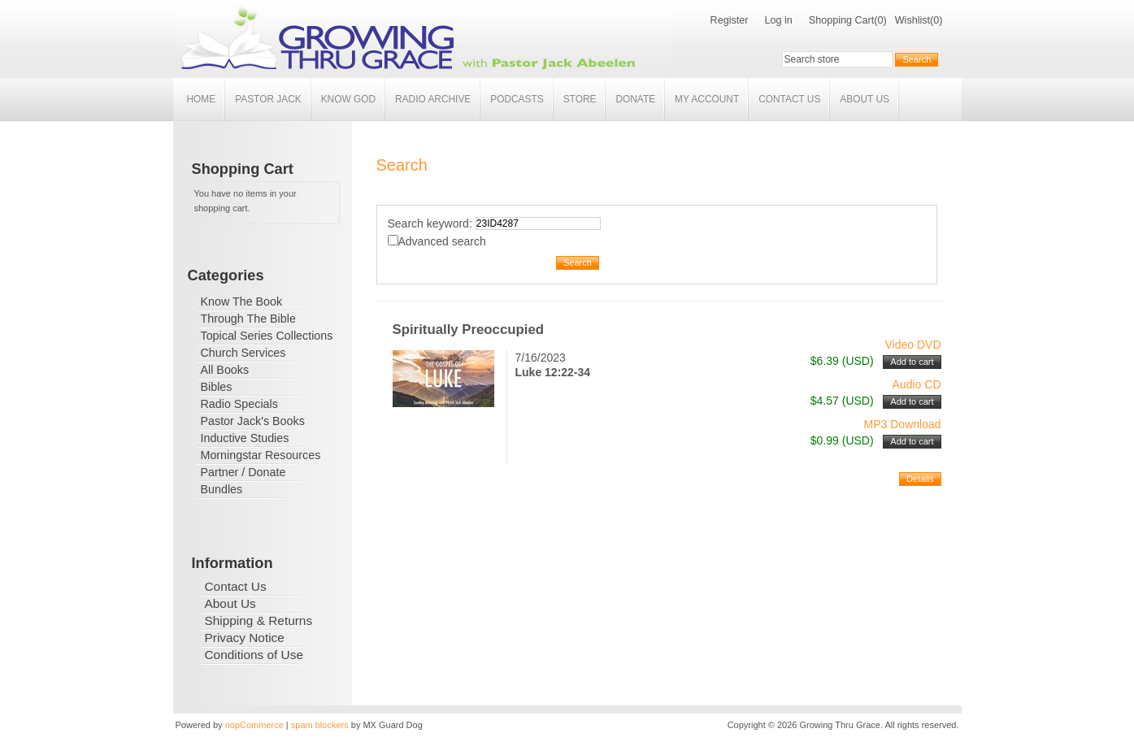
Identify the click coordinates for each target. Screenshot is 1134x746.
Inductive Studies (245, 438)
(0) (880, 20)
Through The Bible (248, 318)
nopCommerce (254, 725)
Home (201, 99)
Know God (348, 99)
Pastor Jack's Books (253, 420)
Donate (635, 99)
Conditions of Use (254, 654)
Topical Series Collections (267, 335)
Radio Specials (239, 403)
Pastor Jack (268, 99)
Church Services (243, 352)
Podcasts (516, 99)
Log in (778, 20)
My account (707, 99)
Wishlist (912, 20)
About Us (864, 99)
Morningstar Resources (261, 455)
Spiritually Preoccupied (469, 329)
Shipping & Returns (259, 620)
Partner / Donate (243, 472)
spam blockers (320, 725)
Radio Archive (433, 99)
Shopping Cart (842, 20)
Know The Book (242, 301)
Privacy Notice (245, 637)
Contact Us (789, 99)
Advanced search (442, 241)
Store (580, 99)
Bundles (222, 489)
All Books (225, 369)
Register (729, 20)
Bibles (216, 386)
